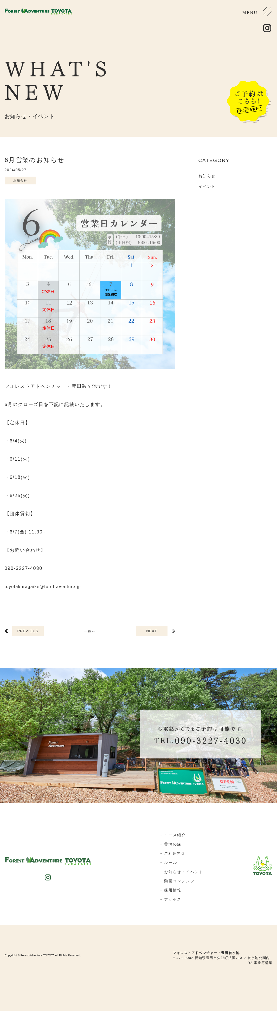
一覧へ (89, 631)
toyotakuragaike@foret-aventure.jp (48, 586)
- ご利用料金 (172, 853)
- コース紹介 (172, 835)
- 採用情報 (170, 889)
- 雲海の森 (170, 844)
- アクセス (170, 898)
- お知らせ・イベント (182, 871)
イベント (207, 186)
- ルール (168, 862)
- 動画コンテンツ (177, 880)
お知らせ (207, 176)
